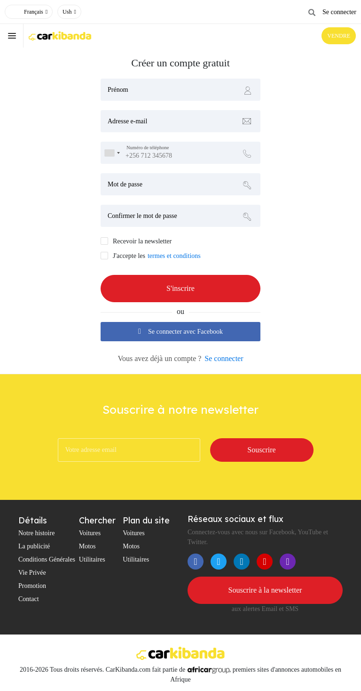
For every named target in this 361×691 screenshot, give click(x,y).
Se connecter (339, 12)
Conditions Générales (46, 559)
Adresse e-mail (127, 121)
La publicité (34, 546)
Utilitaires (92, 559)
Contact (28, 599)
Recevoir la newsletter (142, 241)
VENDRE (338, 35)
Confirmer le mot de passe (142, 215)
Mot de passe (125, 184)
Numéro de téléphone (147, 148)
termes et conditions (174, 255)
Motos (87, 546)
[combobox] (112, 152)
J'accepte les (129, 255)
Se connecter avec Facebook (180, 331)
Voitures (90, 533)
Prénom (118, 89)
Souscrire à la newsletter (265, 590)
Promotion (32, 585)
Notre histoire (36, 533)
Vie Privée (32, 572)
